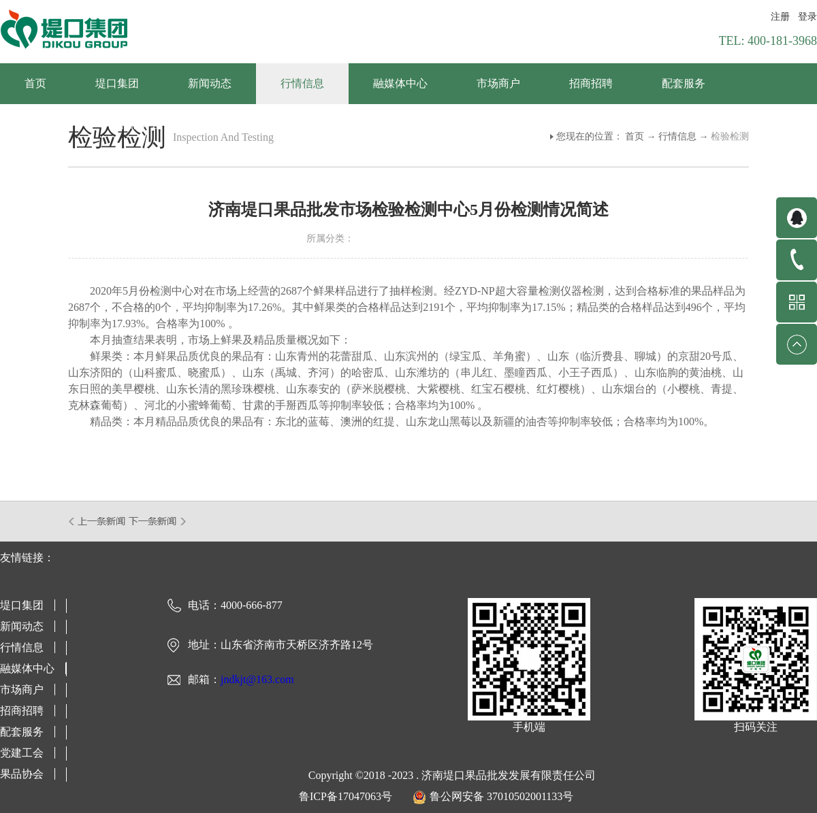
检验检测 (730, 136)
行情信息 (677, 136)
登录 (807, 17)
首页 (35, 83)
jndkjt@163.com (257, 679)
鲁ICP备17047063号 (345, 796)
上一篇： (97, 521)
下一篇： (157, 521)
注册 (780, 17)
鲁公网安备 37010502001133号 (501, 796)
